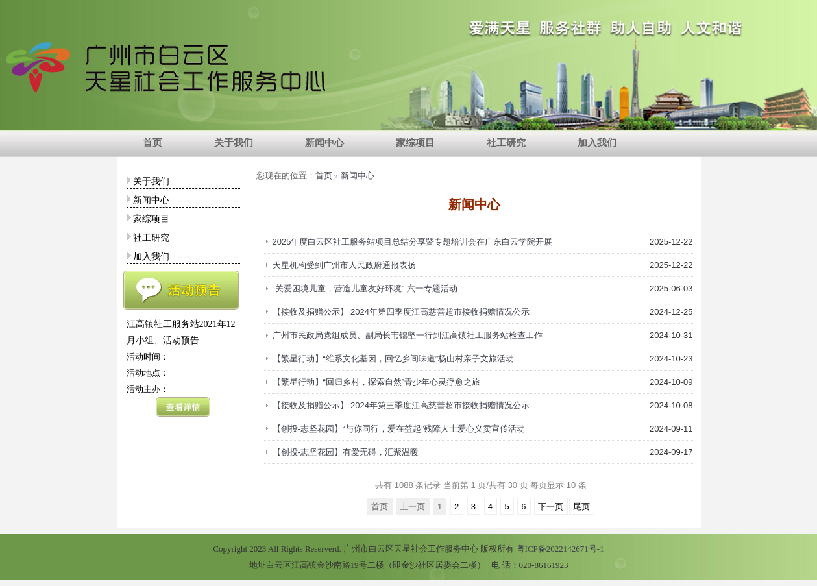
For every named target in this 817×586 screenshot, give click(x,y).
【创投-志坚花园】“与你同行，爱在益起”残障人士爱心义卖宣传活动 (399, 428)
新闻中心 (324, 143)
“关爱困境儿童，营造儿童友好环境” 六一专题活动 (365, 288)
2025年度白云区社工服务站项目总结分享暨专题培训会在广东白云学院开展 (413, 242)
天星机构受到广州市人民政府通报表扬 (344, 265)
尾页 (581, 506)
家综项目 (415, 143)
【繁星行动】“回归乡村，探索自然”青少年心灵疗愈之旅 (377, 382)
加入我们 (597, 143)
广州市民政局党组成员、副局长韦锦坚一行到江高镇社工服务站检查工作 (408, 335)
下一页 (550, 506)
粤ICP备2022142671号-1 (560, 549)
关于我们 (233, 143)
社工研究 (506, 143)
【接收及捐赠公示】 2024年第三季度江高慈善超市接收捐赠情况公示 (401, 405)
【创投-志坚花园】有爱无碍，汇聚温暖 (346, 452)
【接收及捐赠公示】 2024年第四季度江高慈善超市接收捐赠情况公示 (401, 312)
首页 (152, 143)
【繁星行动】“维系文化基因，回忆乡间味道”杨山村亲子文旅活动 (394, 358)
